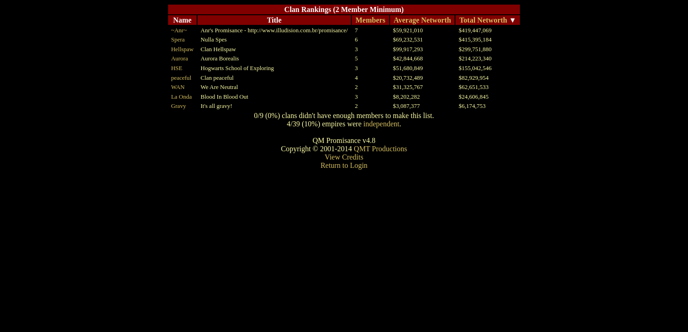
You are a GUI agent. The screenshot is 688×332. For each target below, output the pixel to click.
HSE (176, 68)
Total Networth (483, 20)
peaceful (181, 77)
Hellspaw (182, 49)
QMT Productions (380, 149)
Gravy (178, 105)
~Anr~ (179, 30)
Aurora (179, 58)
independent (381, 124)
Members (370, 20)
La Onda (181, 96)
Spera (178, 39)
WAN (178, 86)
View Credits (344, 157)
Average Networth (422, 20)
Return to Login (344, 165)
